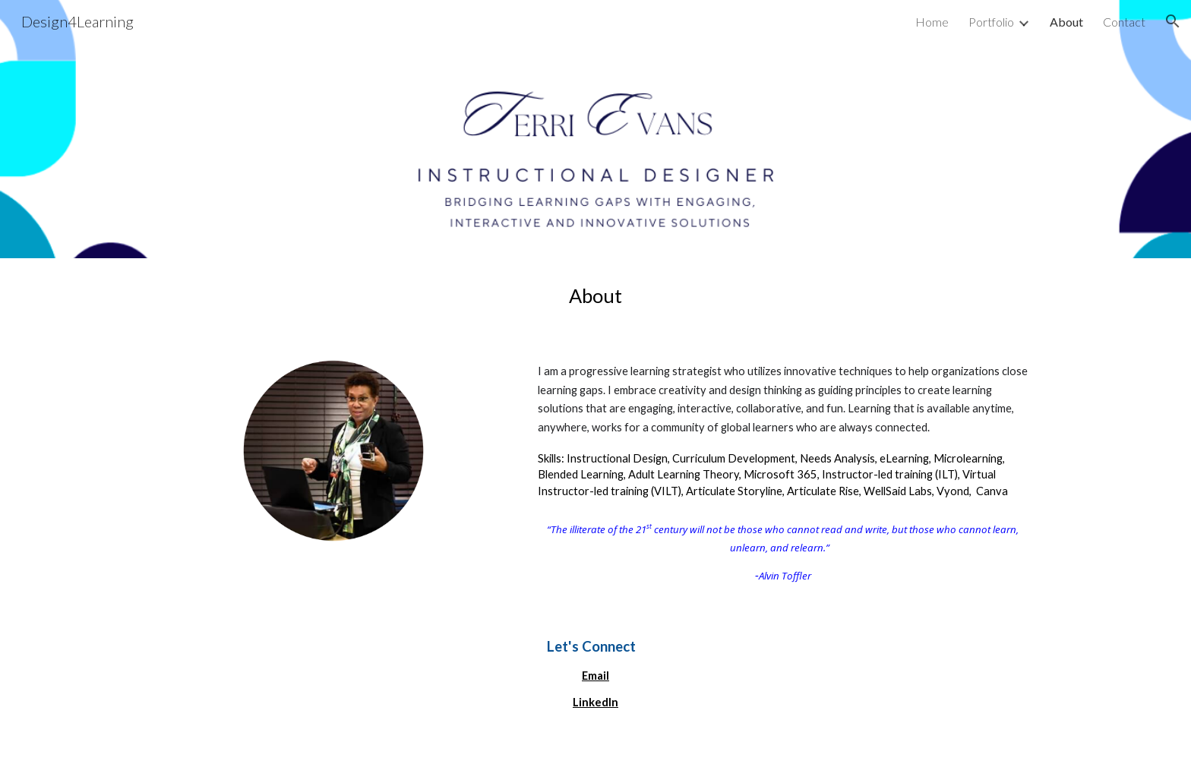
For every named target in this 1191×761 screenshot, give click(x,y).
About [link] (1066, 21)
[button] (1173, 21)
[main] (595, 295)
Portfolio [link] (991, 21)
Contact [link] (1124, 21)
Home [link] (932, 21)
